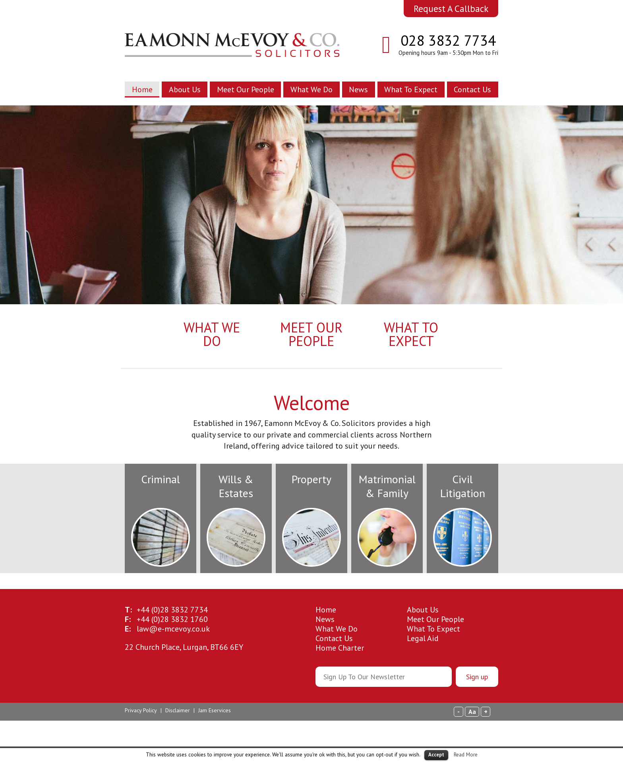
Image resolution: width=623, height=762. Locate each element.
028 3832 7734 (448, 40)
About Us (185, 89)
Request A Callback (451, 8)
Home (142, 89)
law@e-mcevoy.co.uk (173, 629)
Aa (472, 711)
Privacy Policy (141, 710)
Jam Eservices (214, 710)
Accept (436, 754)
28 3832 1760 (172, 619)
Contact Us (472, 89)
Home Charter (339, 648)
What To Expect (410, 89)
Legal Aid (423, 638)
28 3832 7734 (172, 610)
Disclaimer (177, 710)
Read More (466, 754)
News (358, 89)
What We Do (311, 89)
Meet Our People (245, 89)
